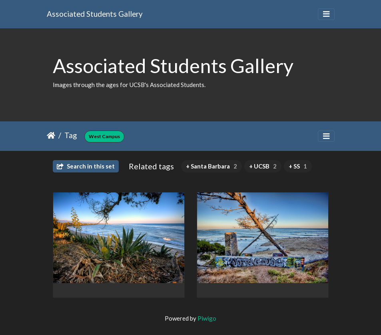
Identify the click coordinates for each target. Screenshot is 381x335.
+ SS (298, 166)
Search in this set (86, 166)
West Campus (104, 136)
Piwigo (206, 318)
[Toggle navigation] (326, 14)
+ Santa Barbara (211, 166)
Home (51, 135)
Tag (70, 135)
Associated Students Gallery (95, 13)
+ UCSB (263, 166)
